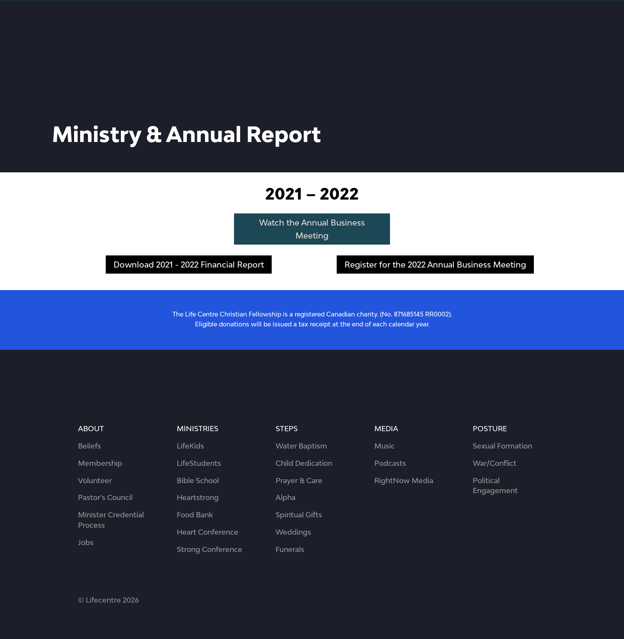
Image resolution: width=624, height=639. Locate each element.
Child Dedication (304, 463)
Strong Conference (209, 549)
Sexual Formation (502, 446)
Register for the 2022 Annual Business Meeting (435, 264)
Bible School (198, 480)
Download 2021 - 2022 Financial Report (189, 264)
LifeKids (190, 446)
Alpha (286, 497)
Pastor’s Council (105, 497)
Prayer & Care (299, 480)
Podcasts (390, 463)
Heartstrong (198, 497)
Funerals (290, 549)
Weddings (293, 532)
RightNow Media (403, 480)
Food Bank (195, 514)
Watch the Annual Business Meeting (312, 229)
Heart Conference (207, 532)
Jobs (86, 542)
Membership (100, 463)
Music (384, 446)
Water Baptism (301, 446)
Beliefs (89, 446)
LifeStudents (199, 463)
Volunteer (95, 480)
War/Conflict (495, 463)
